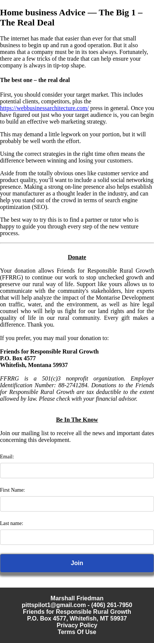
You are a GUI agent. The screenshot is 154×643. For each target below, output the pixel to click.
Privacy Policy (77, 625)
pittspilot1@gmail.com (54, 605)
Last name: (11, 523)
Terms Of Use (77, 632)
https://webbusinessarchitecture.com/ (44, 108)
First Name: (12, 490)
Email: (7, 456)
